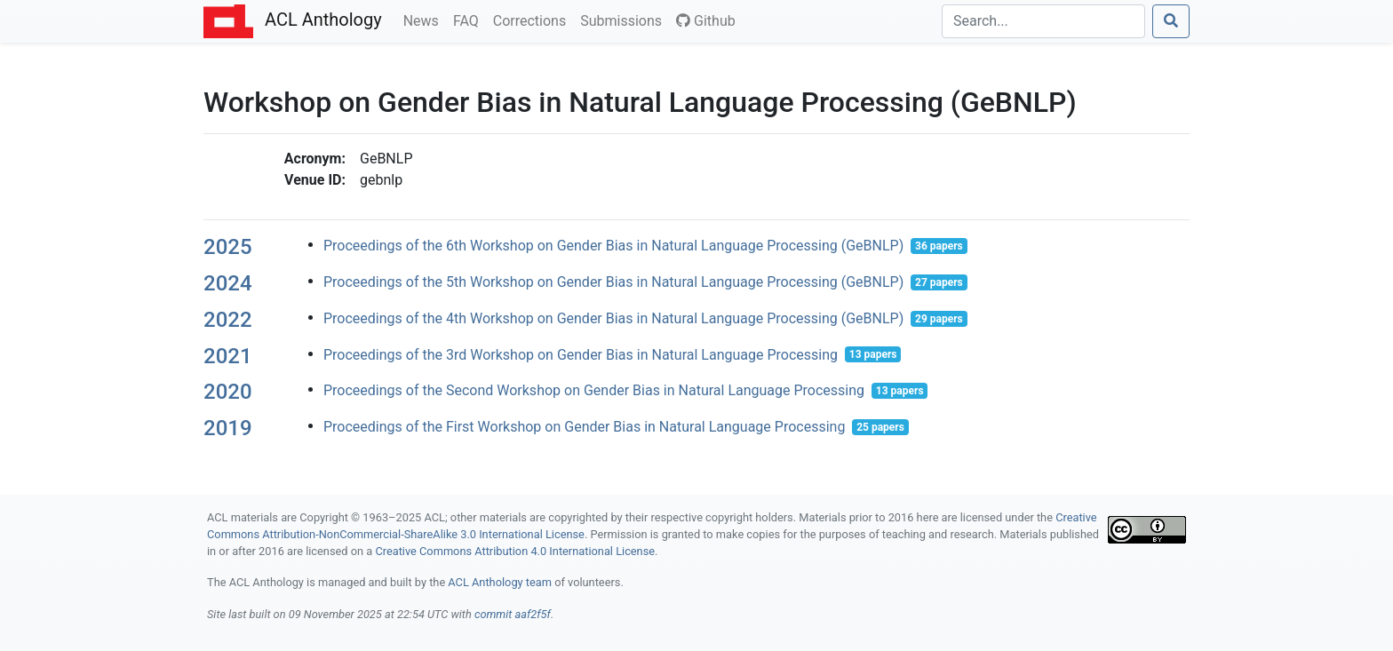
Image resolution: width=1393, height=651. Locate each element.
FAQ (469, 19)
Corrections (533, 19)
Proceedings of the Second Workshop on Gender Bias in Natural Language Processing (593, 390)
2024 (227, 283)
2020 (227, 391)
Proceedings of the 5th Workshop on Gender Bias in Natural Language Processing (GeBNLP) (613, 282)
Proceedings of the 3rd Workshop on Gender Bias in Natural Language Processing (580, 353)
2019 (227, 428)
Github (706, 20)
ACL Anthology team (500, 582)
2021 (227, 356)
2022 (227, 319)
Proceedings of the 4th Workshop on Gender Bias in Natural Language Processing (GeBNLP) (613, 318)
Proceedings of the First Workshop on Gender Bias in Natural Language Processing (584, 426)
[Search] (1043, 21)
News (424, 19)
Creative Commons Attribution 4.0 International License (515, 551)
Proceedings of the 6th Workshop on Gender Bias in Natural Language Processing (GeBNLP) (613, 245)
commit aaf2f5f (512, 614)
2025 (227, 246)
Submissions (624, 19)
